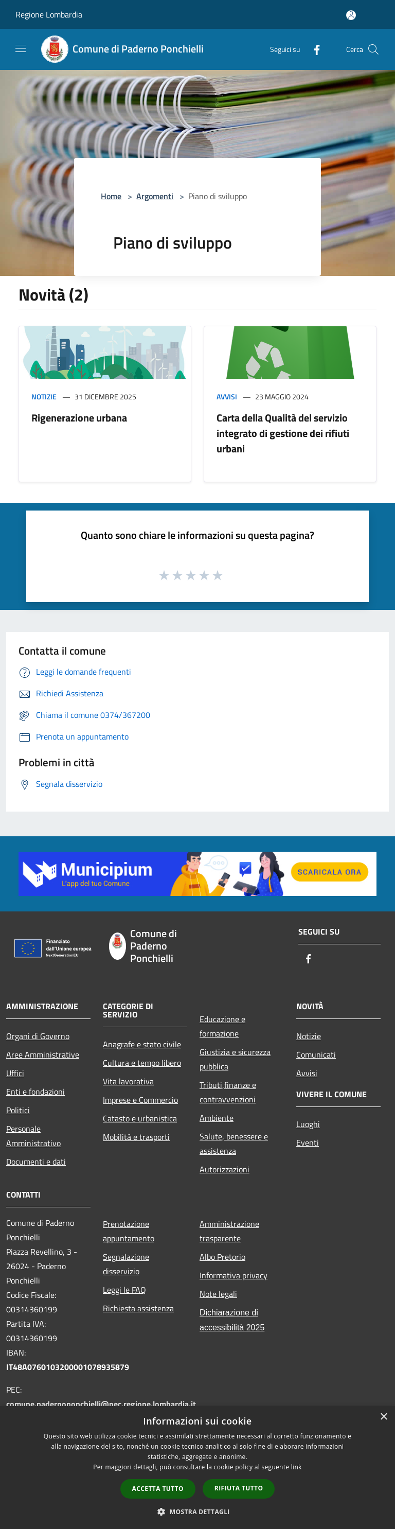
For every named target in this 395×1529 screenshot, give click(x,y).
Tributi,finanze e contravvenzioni (228, 1092)
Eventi (307, 1142)
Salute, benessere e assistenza (234, 1143)
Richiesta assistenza (138, 1308)
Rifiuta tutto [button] (238, 1488)
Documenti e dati (36, 1161)
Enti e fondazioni (35, 1091)
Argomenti (154, 196)
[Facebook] (312, 49)
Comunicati (316, 1054)
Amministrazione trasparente (229, 1231)
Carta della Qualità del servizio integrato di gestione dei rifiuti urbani (283, 433)
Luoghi (308, 1124)
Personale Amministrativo (33, 1135)
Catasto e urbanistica (140, 1118)
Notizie (44, 396)
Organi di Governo (37, 1036)
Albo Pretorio (222, 1257)
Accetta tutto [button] (158, 1488)
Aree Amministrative (42, 1054)
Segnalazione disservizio (126, 1264)
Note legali (218, 1294)
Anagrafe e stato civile (142, 1044)
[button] (197, 1511)
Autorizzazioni (224, 1169)
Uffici (15, 1073)
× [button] (383, 1417)
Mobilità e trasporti (136, 1137)
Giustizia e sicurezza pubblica (235, 1059)
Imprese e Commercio (140, 1100)
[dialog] (197, 1467)
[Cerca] (373, 49)
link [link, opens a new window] (296, 1467)
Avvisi (227, 396)
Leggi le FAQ (124, 1290)
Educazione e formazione (222, 1026)
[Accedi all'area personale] (351, 15)
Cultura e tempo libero (142, 1063)
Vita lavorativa (128, 1081)
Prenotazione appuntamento (128, 1231)
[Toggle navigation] (20, 48)
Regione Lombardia (48, 14)
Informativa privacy (233, 1275)
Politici (18, 1110)
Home (111, 196)
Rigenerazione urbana (79, 418)
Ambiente (217, 1118)
